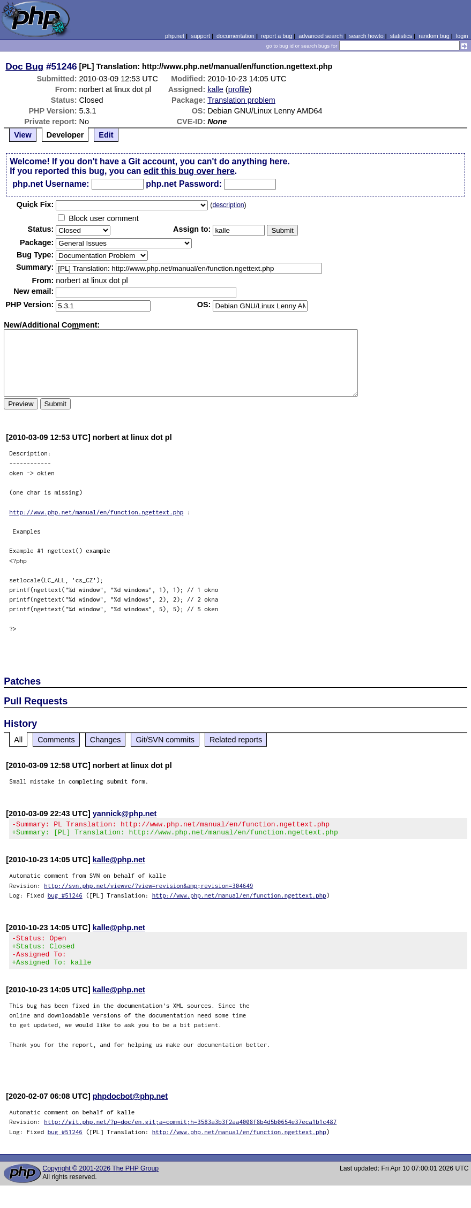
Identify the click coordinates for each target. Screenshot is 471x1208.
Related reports (236, 739)
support (200, 36)
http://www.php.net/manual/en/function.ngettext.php (96, 511)
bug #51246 (65, 898)
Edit (106, 135)
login (462, 36)
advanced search (320, 36)
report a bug (276, 36)
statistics (401, 36)
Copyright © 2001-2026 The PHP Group (100, 1178)
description (228, 205)
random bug (434, 36)
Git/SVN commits (165, 739)
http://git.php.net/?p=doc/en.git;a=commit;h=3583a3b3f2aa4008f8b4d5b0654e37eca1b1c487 (190, 1131)
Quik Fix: (35, 204)
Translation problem (241, 100)
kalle (215, 89)
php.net (174, 36)
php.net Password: (184, 183)
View (23, 135)
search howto (366, 36)
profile (238, 89)
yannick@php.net (125, 813)
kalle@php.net (119, 862)
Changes (105, 739)
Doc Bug (24, 66)
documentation (235, 36)
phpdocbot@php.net (130, 1105)
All (18, 739)
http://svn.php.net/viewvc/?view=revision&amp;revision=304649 (148, 888)
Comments (56, 739)
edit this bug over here (189, 171)
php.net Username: (50, 183)
